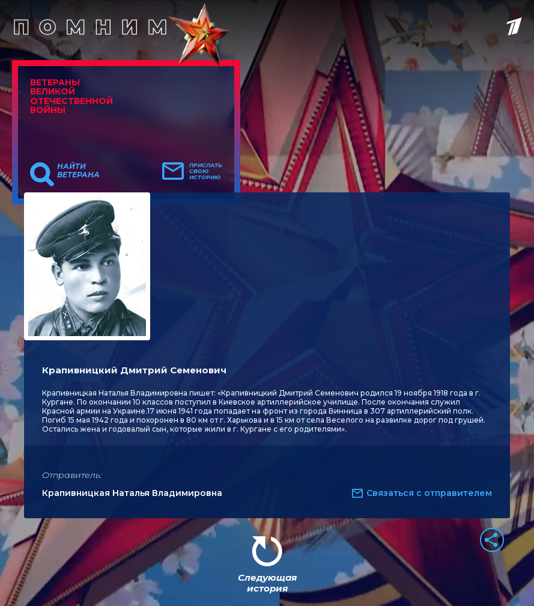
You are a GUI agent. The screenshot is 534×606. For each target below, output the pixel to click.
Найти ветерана (78, 170)
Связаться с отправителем (429, 493)
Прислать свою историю (205, 171)
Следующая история (267, 583)
